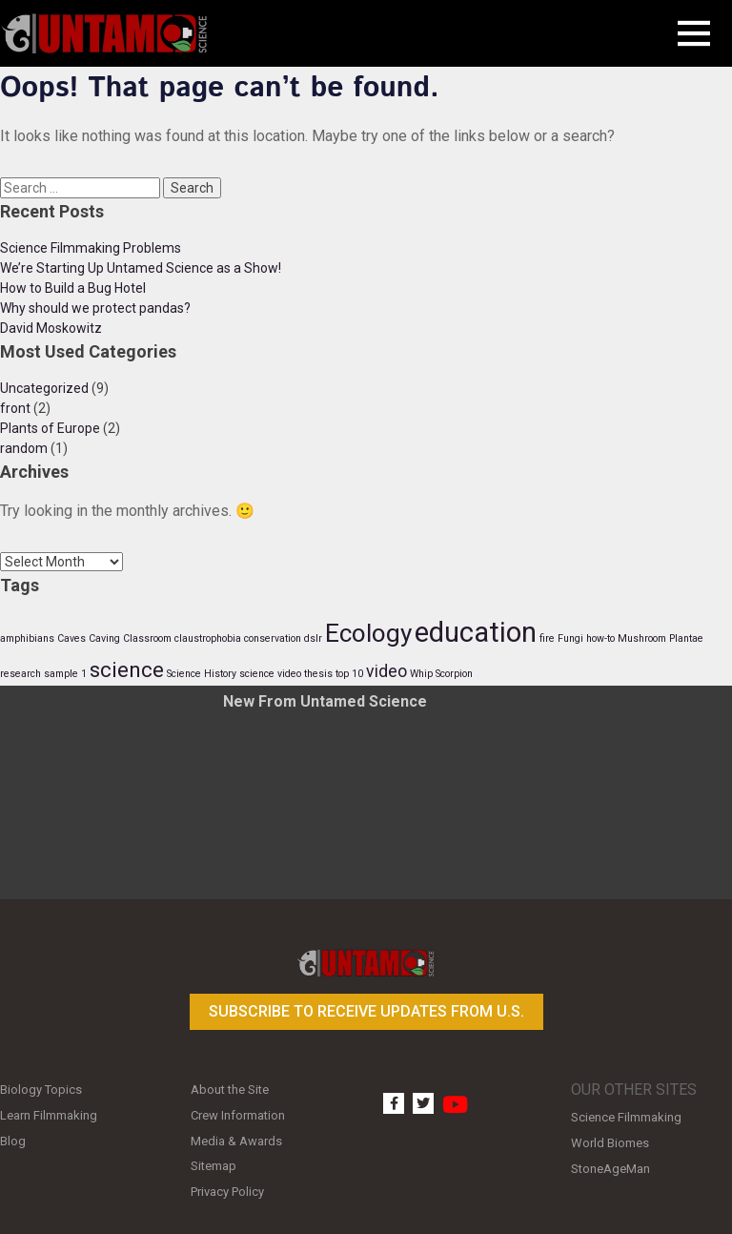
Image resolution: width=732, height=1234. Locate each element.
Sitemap (213, 1166)
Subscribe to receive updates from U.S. (366, 1011)
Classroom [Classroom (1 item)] (147, 638)
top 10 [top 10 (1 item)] (349, 674)
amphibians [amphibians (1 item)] (27, 638)
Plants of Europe (50, 428)
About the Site (230, 1089)
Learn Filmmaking (48, 1115)
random (24, 448)
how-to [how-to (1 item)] (600, 638)
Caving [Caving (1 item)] (104, 638)
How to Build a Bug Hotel (73, 288)
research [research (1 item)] (20, 674)
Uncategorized (44, 388)
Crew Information (238, 1115)
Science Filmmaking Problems (90, 248)
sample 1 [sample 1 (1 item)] (65, 674)
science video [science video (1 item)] (270, 674)
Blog (13, 1141)
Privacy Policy (227, 1191)
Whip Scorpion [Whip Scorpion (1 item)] (441, 674)
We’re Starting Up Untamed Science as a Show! (140, 268)
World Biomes (610, 1143)
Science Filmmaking (626, 1117)
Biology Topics (41, 1089)
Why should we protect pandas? (95, 308)
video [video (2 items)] (386, 671)
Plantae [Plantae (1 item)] (686, 638)
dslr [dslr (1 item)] (313, 638)
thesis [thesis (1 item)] (318, 674)
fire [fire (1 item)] (547, 638)
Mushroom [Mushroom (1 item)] (642, 638)
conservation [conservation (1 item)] (272, 638)
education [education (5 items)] (476, 632)
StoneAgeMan (610, 1169)
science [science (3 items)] (127, 669)
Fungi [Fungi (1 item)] (570, 638)
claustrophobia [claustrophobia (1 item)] (207, 638)
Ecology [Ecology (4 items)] (368, 633)
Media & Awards (236, 1141)
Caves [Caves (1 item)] (71, 638)
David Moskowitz (51, 328)
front (15, 408)
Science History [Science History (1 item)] (201, 674)
